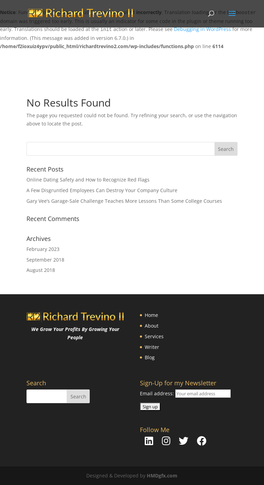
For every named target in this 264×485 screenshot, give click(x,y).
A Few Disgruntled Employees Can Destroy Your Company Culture (101, 190)
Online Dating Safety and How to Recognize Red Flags (88, 179)
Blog (150, 357)
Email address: (157, 393)
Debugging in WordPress (202, 29)
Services (154, 336)
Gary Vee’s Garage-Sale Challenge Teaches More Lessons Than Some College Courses (124, 201)
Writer (152, 347)
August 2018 (40, 270)
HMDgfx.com (162, 475)
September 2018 (45, 259)
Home (151, 315)
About (151, 325)
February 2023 (42, 249)
